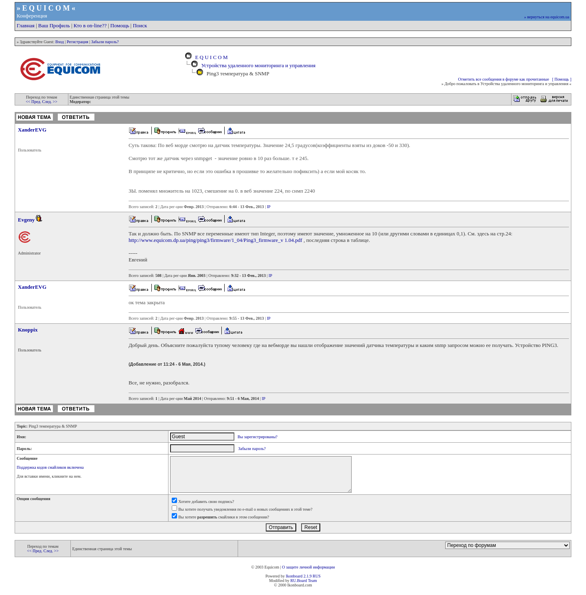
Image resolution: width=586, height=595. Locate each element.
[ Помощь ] (561, 79)
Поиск (140, 25)
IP (269, 206)
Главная (26, 25)
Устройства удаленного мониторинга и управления (258, 65)
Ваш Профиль (54, 25)
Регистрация (77, 42)
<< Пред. (34, 101)
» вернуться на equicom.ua (546, 17)
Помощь (119, 25)
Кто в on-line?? (90, 25)
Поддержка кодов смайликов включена (50, 467)
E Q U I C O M (210, 57)
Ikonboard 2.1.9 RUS (303, 576)
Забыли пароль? (105, 42)
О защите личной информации (308, 567)
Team (312, 580)
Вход (59, 42)
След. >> (49, 101)
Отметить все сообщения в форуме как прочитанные (503, 79)
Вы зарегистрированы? (258, 437)
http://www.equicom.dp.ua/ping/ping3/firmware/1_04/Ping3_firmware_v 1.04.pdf (215, 240)
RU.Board (298, 580)
